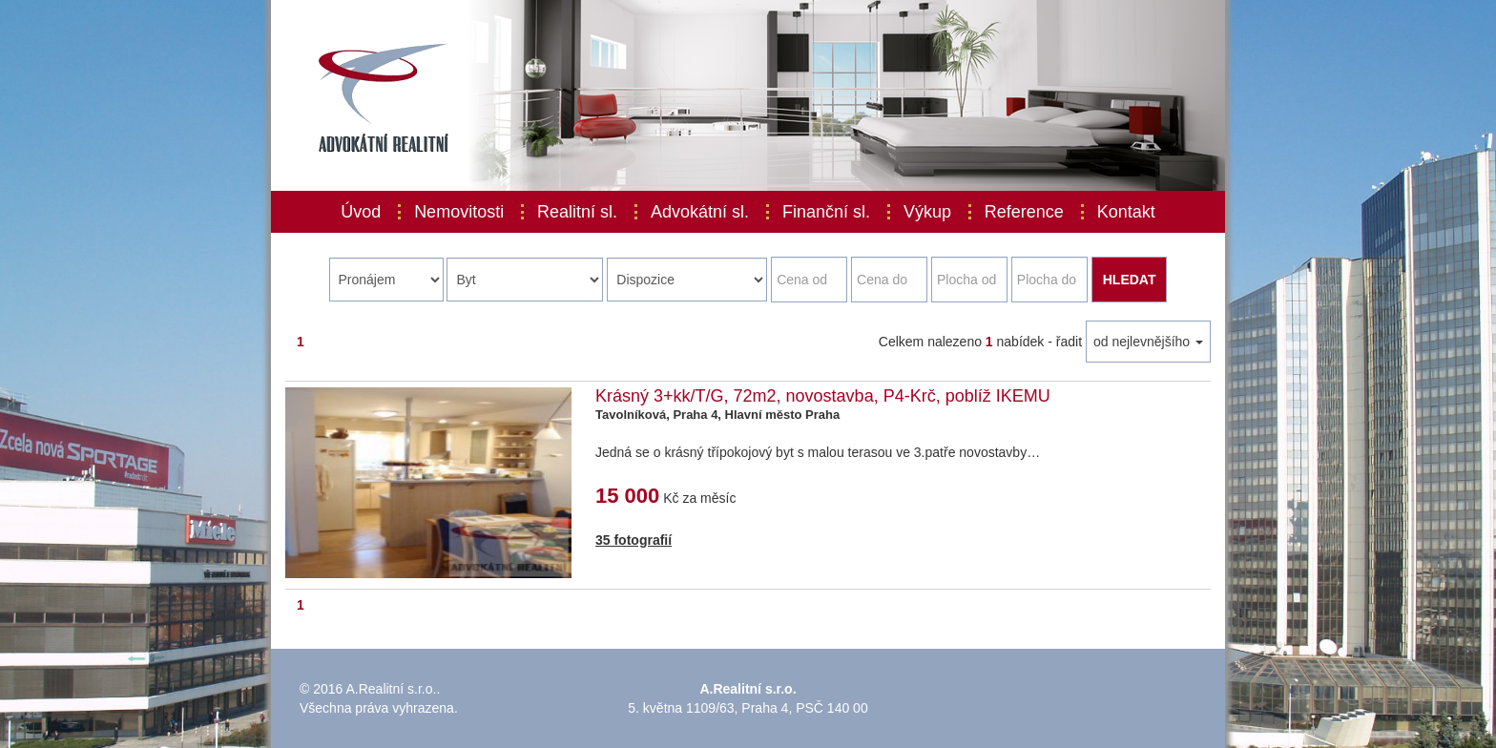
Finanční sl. (826, 211)
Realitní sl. (577, 211)
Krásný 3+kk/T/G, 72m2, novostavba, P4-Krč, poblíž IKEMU (822, 395)
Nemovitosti (459, 211)
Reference (1024, 211)
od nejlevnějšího (1148, 341)
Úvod (361, 211)
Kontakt (1126, 211)
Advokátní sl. (700, 211)
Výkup (927, 211)
